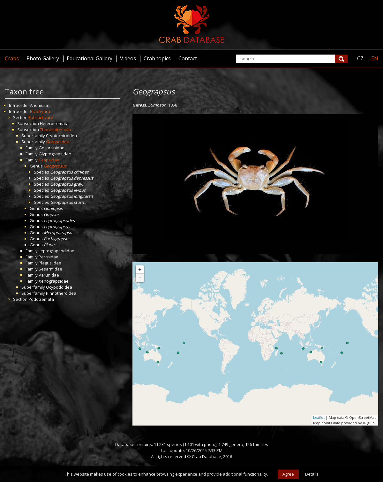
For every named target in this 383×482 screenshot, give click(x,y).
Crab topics (157, 58)
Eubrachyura (40, 117)
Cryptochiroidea (61, 135)
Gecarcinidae (51, 148)
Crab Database (206, 456)
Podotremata (41, 299)
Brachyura (40, 111)
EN (374, 58)
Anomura (39, 105)
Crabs (12, 58)
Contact (187, 58)
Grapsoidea (57, 142)
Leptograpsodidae (56, 251)
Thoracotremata (55, 129)
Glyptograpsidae (55, 154)
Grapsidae (49, 160)
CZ (360, 58)
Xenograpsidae (54, 281)
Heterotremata (54, 123)
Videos (128, 58)
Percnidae (48, 257)
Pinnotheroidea (61, 293)
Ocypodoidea (59, 287)
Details (312, 474)
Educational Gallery (89, 58)
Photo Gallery (42, 58)
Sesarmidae (50, 269)
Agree (288, 474)
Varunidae (49, 275)
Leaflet (319, 417)
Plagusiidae (50, 263)
